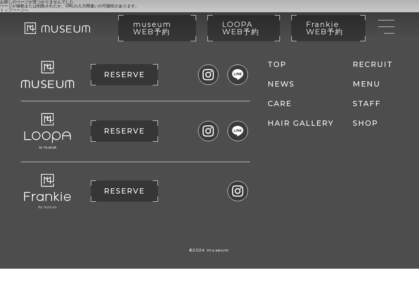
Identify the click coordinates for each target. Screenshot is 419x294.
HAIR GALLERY (301, 123)
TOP (277, 64)
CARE (280, 103)
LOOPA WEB (240, 28)
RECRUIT (373, 64)
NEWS (281, 84)
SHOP (365, 123)
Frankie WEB (324, 28)
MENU (367, 84)
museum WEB (152, 28)
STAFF (367, 103)
